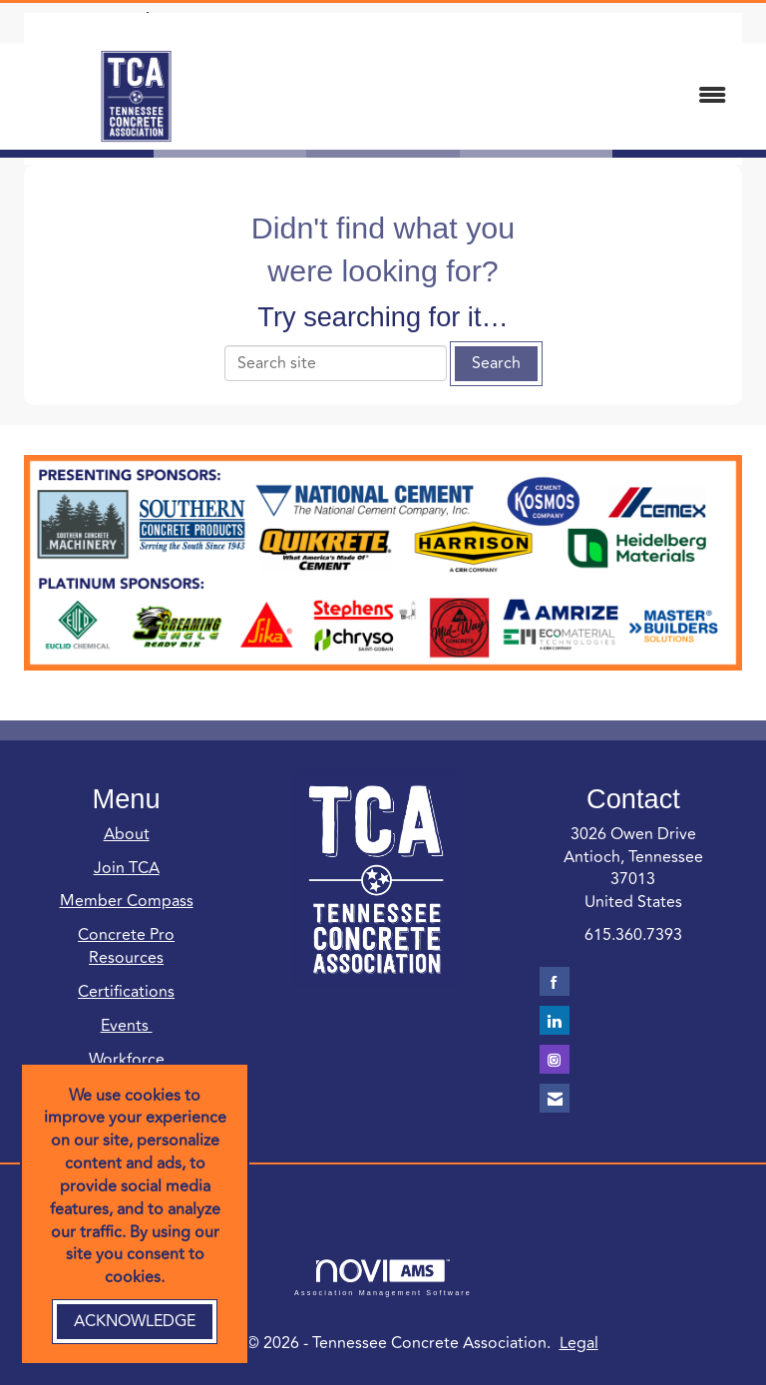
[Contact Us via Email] (555, 1098)
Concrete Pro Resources (126, 946)
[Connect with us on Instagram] (555, 1059)
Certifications (126, 992)
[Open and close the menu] (501, 96)
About (127, 834)
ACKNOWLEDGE (134, 1321)
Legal (579, 1343)
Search (496, 363)
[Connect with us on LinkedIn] (555, 1020)
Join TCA (127, 868)
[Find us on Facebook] (555, 981)
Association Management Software (383, 1277)
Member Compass (126, 901)
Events (127, 1026)
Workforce (127, 1060)
